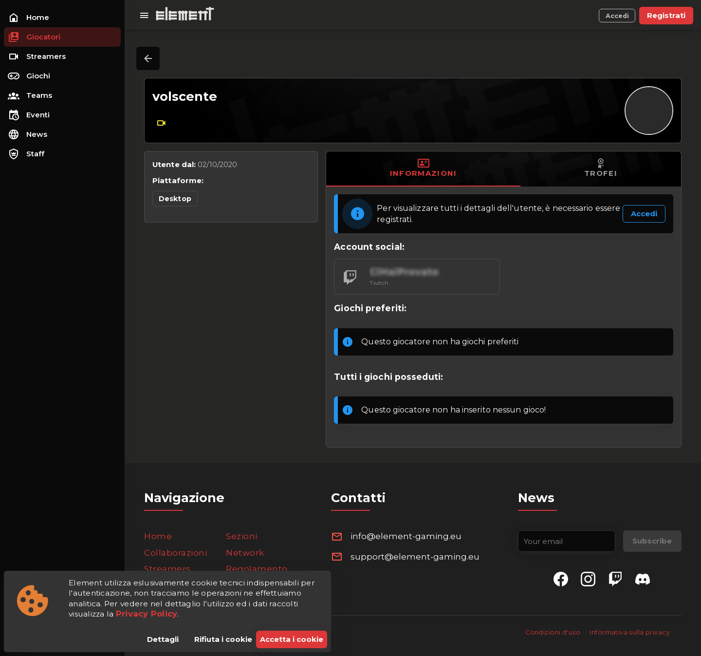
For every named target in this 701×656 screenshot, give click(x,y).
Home (158, 536)
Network (245, 553)
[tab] (423, 169)
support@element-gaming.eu (415, 557)
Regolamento (257, 569)
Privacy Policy (147, 614)
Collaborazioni (175, 553)
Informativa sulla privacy (630, 632)
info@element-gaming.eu (405, 536)
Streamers (167, 569)
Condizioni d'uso (553, 632)
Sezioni (242, 536)
